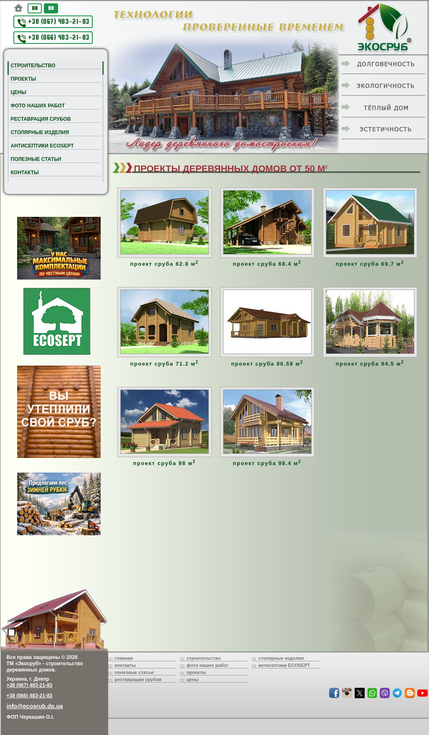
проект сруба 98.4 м (267, 463)
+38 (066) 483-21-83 (53, 38)
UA (35, 8)
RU (51, 8)
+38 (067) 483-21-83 (53, 22)
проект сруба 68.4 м (267, 264)
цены (193, 679)
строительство (204, 658)
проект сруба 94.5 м (370, 364)
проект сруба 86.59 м (267, 364)
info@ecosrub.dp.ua (35, 706)
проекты (196, 672)
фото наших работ (207, 665)
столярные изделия (281, 658)
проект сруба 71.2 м (164, 364)
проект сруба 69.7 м (370, 264)
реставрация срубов (138, 679)
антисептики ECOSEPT (284, 665)
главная (124, 658)
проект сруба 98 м (164, 463)
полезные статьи (134, 672)
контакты (125, 665)
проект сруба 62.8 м (164, 264)
